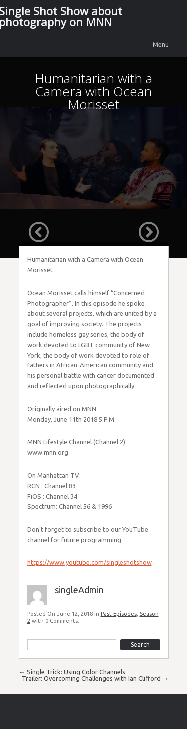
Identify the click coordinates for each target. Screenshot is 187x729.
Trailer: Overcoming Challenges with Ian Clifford (95, 678)
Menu (161, 44)
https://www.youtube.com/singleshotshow (89, 562)
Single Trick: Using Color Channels (72, 671)
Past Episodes (119, 614)
